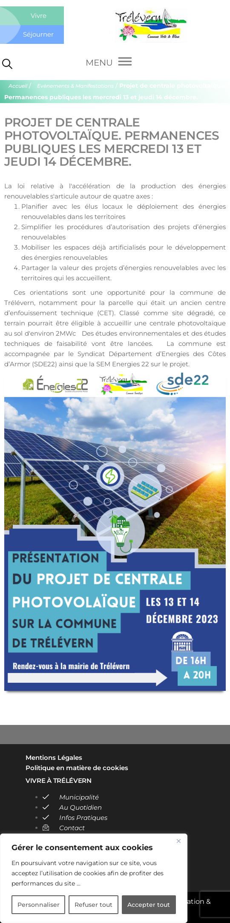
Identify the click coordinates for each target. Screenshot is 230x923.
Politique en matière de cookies (77, 768)
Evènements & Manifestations (75, 86)
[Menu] (109, 63)
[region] (93, 878)
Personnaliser (38, 905)
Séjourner (38, 34)
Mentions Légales (54, 757)
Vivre (38, 16)
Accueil (18, 86)
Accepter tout (148, 905)
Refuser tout (93, 905)
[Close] (178, 841)
